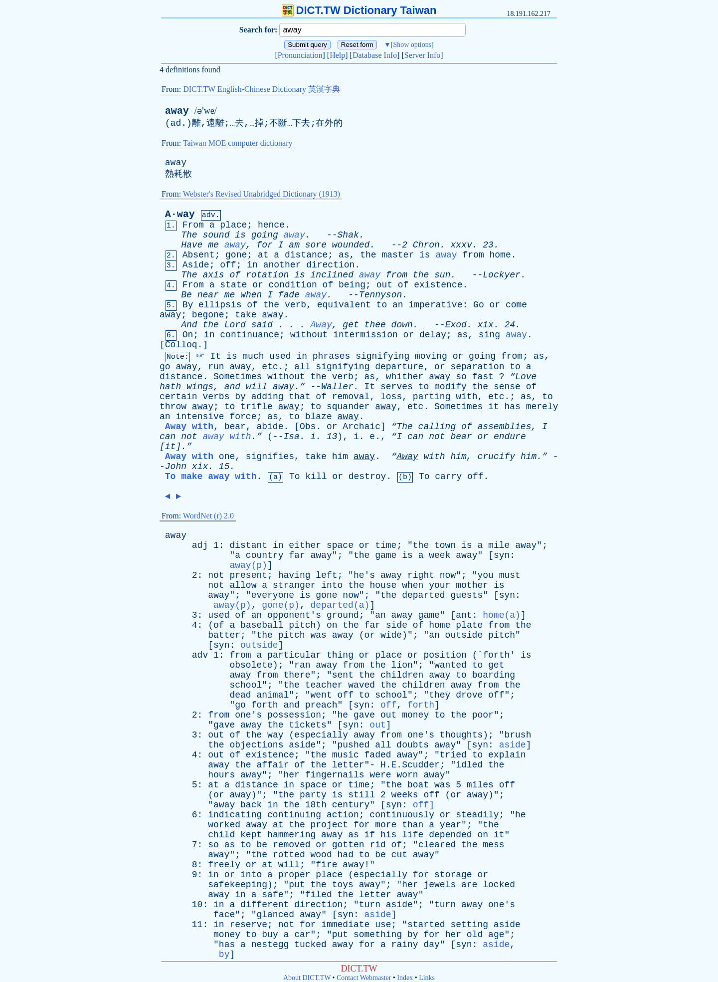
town (445, 545)
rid (377, 845)
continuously (401, 815)
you (485, 575)
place (233, 225)
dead (240, 695)
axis (213, 275)
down (402, 325)
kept (251, 835)
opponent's (294, 615)
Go (478, 305)
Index (405, 978)
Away (321, 325)
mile (499, 545)
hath (170, 387)
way (275, 735)
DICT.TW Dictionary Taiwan (359, 10)
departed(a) (340, 605)
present (248, 575)
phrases (332, 356)
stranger (294, 585)
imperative (435, 305)
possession (294, 715)
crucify (496, 457)
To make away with (211, 477)
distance (306, 255)
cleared (437, 845)
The (189, 235)
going (264, 235)
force (242, 417)
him (340, 457)
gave (364, 715)
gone (236, 255)
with (466, 397)
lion (402, 665)
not (189, 437)
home (500, 255)
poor (483, 715)
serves (396, 387)
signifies (270, 457)
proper (294, 875)
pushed (354, 745)
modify (450, 387)
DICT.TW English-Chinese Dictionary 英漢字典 (261, 89)
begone (208, 315)
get (351, 325)
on (332, 625)
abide (269, 427)
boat (418, 785)
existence (438, 285)
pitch (302, 625)
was (318, 635)
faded (377, 755)
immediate (345, 925)
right (420, 575)
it (493, 407)
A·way (180, 214)
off (228, 265)
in (252, 265)
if (369, 835)
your (439, 585)
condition (293, 285)
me (213, 245)
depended (450, 835)
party (313, 795)
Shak (348, 235)
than (412, 825)
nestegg (270, 945)
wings (199, 387)
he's (364, 575)
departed (423, 595)
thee (375, 325)
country (265, 555)
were (380, 775)
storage (453, 875)
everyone (272, 595)
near (208, 295)
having (294, 575)
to (381, 305)
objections (256, 745)
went (321, 695)
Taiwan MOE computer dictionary (238, 143)
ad (176, 123)
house (382, 585)
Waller (337, 387)
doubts (412, 745)
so (461, 377)
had (346, 855)
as (344, 255)
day (431, 945)
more (385, 825)
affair (272, 765)
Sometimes (237, 377)
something (378, 935)
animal (272, 695)
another (282, 265)
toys (343, 885)
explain (507, 755)
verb (295, 305)
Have (191, 245)
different (264, 905)
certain (178, 397)
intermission (365, 335)
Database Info (375, 55)
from (473, 255)
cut (399, 855)
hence (271, 225)
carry (448, 477)
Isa (291, 437)
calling (437, 427)
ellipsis (219, 305)
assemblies (504, 427)
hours (221, 775)
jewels (439, 885)
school (245, 685)
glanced (275, 915)
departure (399, 367)
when (251, 295)
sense (507, 387)
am (294, 245)
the (368, 255)
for (265, 245)
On (187, 335)
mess (493, 845)
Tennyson (380, 295)
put (297, 885)
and (232, 387)
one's (248, 715)
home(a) (502, 615)
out (384, 285)
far (297, 555)
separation (477, 367)
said (262, 325)
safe (272, 895)
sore (316, 245)
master (397, 255)
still (361, 795)
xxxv (461, 245)
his (388, 835)
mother (472, 585)
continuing (294, 815)
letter (348, 765)
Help (337, 55)
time (385, 545)
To (294, 477)
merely (542, 407)
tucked (310, 945)
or (257, 285)
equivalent (344, 305)
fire (326, 865)
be (261, 845)
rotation (267, 275)
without (309, 335)
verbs (215, 397)
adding (267, 397)
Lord (235, 325)
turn (369, 905)
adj (200, 545)
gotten (348, 845)
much (253, 356)
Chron (426, 245)
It (215, 356)
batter (224, 635)
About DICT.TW (307, 978)
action (343, 815)
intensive (200, 417)
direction (330, 265)
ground (343, 615)
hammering (291, 835)
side (396, 625)
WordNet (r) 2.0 (208, 515)
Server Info (422, 55)
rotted (289, 855)
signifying (382, 356)
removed (292, 845)
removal (351, 397)
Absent (198, 255)
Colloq (181, 345)
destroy (367, 477)
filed (318, 895)
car (302, 935)
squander (348, 407)
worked (224, 825)
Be (186, 295)
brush (517, 735)
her (291, 775)
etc (270, 367)
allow (242, 585)
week (439, 555)
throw (173, 407)
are (469, 885)
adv (200, 655)
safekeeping (237, 885)
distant (248, 545)
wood (321, 855)
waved (361, 685)
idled (469, 765)
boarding (493, 675)
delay (432, 335)
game (385, 555)
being (352, 285)
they (439, 695)
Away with (189, 427)
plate (469, 625)
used (280, 356)
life (412, 835)
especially (321, 735)
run (216, 367)
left (326, 575)
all (302, 367)
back (251, 805)
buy (270, 935)
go (165, 367)
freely (224, 865)
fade (289, 295)
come (516, 305)
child (221, 835)
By (187, 305)
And (189, 325)
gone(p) (281, 605)
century (351, 805)
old (475, 935)
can (168, 437)
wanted (450, 665)
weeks (404, 795)
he (343, 715)
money (415, 715)
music (345, 755)
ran (302, 665)
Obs (308, 427)
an (397, 305)
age (496, 935)
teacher (324, 685)
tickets (308, 725)
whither (405, 377)
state (233, 285)
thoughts (461, 735)
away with (226, 437)
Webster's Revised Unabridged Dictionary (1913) (261, 194)
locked (499, 885)
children (401, 675)
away (177, 111)
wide (391, 635)
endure (510, 437)
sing (489, 335)
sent (343, 675)
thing (340, 655)
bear (235, 427)
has (512, 407)
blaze (318, 417)
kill (316, 477)
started (426, 925)
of (234, 275)
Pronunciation (300, 55)
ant (464, 615)
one (227, 457)
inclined (332, 275)
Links (427, 978)
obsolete (250, 665)
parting (432, 397)
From (193, 225)
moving (431, 356)
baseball (261, 625)
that (299, 397)
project (330, 825)
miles (480, 785)
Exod (456, 325)
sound (215, 235)
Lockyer (502, 275)
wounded (351, 245)
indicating (235, 815)
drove (469, 695)
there (297, 675)
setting (469, 925)
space (340, 545)
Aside (195, 265)
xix (485, 325)
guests (466, 595)
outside (464, 635)
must (510, 575)
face (224, 915)
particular (294, 655)
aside (302, 745)
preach (321, 705)
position (444, 655)
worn (407, 775)
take (245, 315)
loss (391, 397)
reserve (248, 925)
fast (483, 377)
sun (442, 275)
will (256, 387)
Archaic (361, 427)
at (263, 255)
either (305, 545)
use (383, 925)
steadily (477, 815)
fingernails (334, 775)
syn (502, 555)
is (240, 235)
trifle (256, 407)
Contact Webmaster (364, 978)
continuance (249, 335)
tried (453, 755)
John (175, 467)
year (450, 825)
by (240, 397)
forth (496, 655)
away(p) (248, 565)
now (448, 575)
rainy (404, 945)
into (332, 585)
